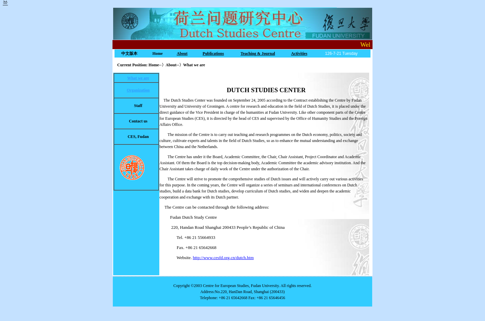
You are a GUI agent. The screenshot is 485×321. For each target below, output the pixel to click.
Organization (138, 90)
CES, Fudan (138, 136)
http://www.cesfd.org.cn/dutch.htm (223, 257)
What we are (138, 78)
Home (157, 53)
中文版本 (129, 53)
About (182, 53)
